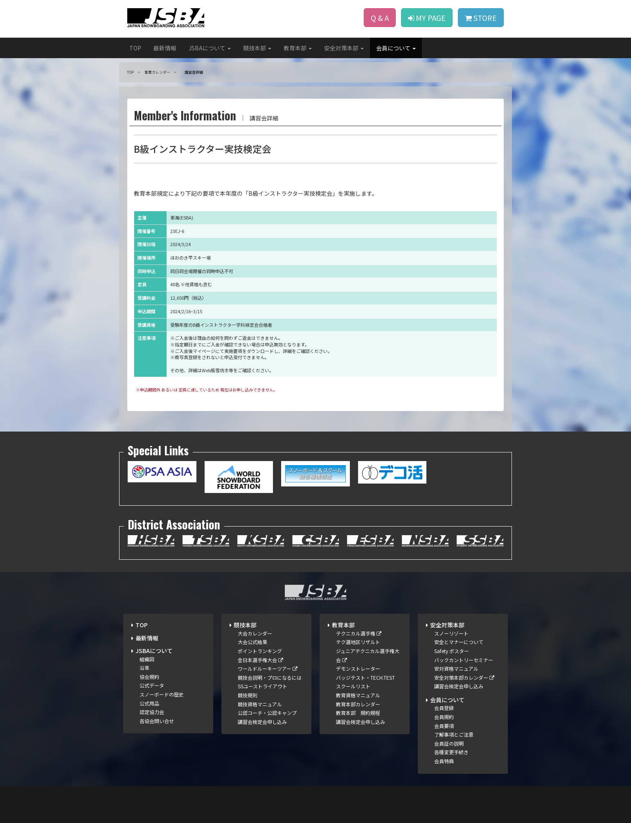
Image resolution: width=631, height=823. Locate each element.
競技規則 (247, 695)
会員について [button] (396, 48)
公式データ (152, 685)
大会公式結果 (252, 641)
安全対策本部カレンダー (464, 677)
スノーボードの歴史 (162, 694)
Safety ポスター (451, 650)
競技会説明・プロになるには (270, 677)
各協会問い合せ (157, 720)
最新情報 (164, 48)
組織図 (147, 659)
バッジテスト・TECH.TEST (365, 677)
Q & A (380, 17)
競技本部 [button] (257, 48)
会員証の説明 (449, 743)
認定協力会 (152, 711)
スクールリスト (353, 686)
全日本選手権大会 (260, 659)
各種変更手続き (451, 751)
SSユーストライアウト (262, 686)
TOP (135, 48)
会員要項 (444, 725)
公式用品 (149, 703)
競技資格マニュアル (260, 704)
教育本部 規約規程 (358, 712)
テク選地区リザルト (358, 641)
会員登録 (444, 707)
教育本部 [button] (298, 48)
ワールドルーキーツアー (267, 668)
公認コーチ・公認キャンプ (267, 712)
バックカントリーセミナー (463, 659)
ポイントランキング (260, 650)
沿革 (144, 667)
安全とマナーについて (458, 641)
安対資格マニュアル (456, 668)
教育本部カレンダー (358, 704)
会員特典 (444, 760)
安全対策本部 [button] (344, 48)
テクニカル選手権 (358, 633)
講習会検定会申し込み (262, 721)
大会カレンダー (255, 633)
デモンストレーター (358, 668)
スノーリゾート (451, 633)
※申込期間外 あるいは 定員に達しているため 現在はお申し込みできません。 (206, 390)
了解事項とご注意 (453, 734)
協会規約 (149, 676)
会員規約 (444, 716)
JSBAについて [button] (210, 48)
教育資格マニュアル (358, 695)
